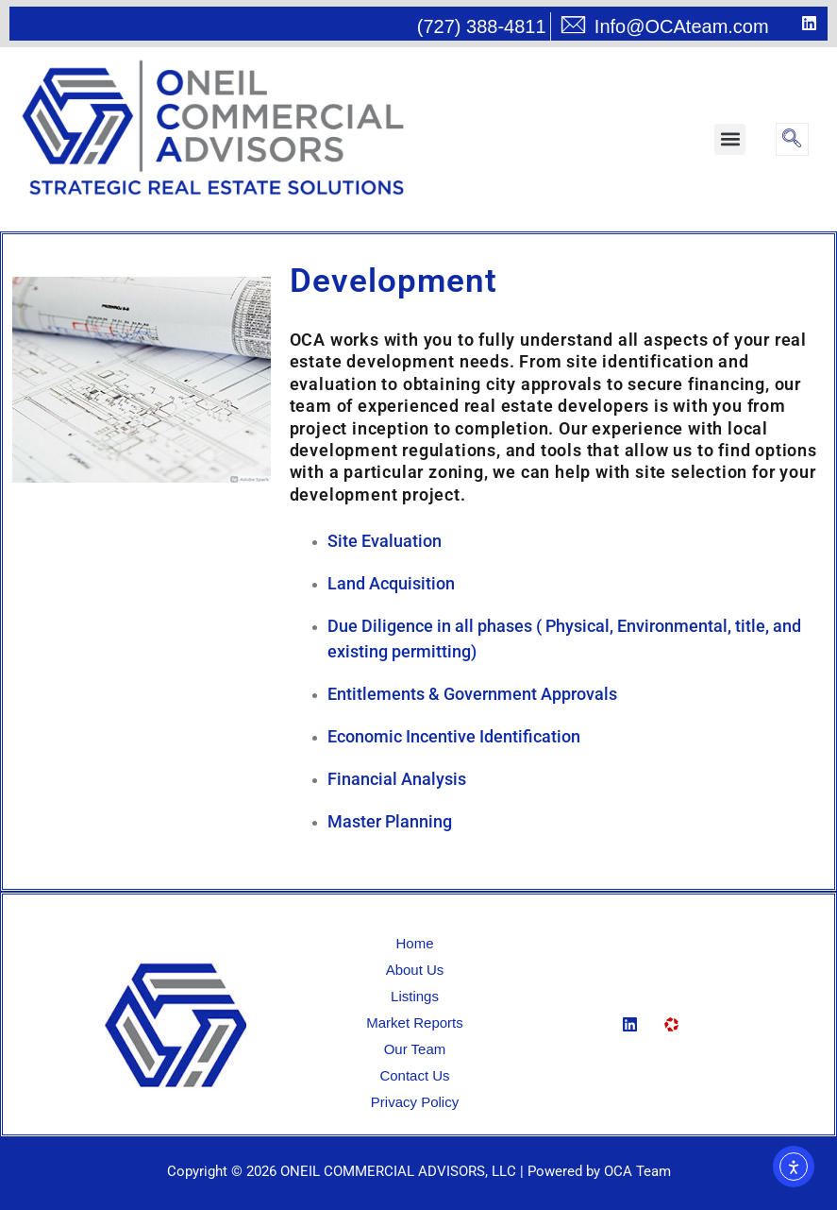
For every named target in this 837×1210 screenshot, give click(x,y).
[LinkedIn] (794, 24)
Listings (415, 996)
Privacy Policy (415, 1102)
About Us (415, 970)
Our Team (415, 1049)
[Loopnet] (678, 1031)
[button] (729, 139)
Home (414, 943)
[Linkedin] (637, 1030)
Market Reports (414, 1022)
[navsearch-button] (792, 139)
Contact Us (414, 1075)
